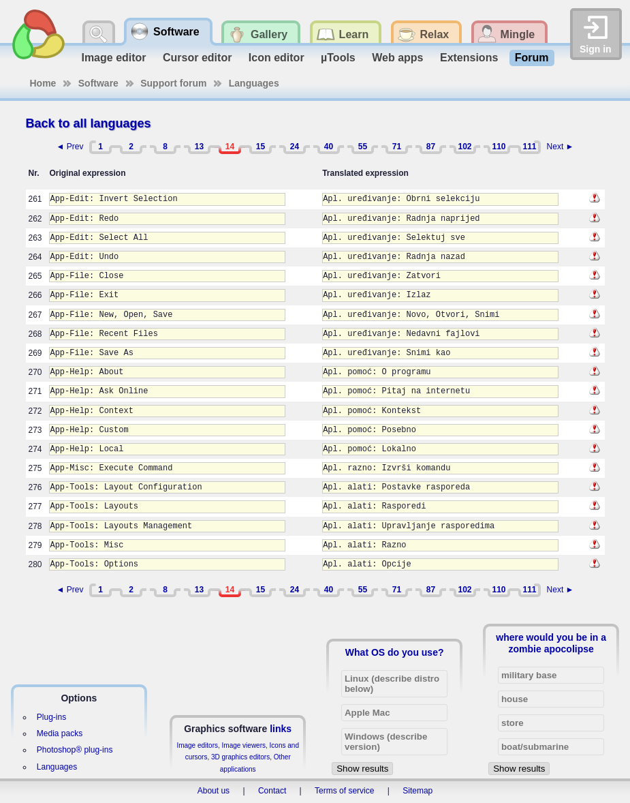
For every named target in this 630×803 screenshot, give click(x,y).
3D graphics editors (240, 757)
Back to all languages (88, 123)
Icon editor (276, 57)
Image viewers (244, 745)
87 (430, 146)
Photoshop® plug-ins (75, 750)
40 (328, 146)
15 (260, 146)
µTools (338, 57)
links (281, 728)
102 (464, 146)
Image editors (197, 745)
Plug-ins (51, 717)
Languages (254, 83)
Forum (532, 57)
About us (214, 791)
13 (199, 146)
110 (498, 146)
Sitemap (417, 791)
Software (98, 83)
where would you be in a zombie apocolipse (551, 643)
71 (396, 146)
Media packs (59, 733)
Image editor (113, 57)
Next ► (560, 146)
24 (294, 146)
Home (43, 83)
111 (529, 146)
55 (362, 146)
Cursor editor (197, 57)
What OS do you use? (394, 652)
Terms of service (344, 791)
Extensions (469, 57)
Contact (272, 791)
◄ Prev (70, 146)
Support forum (173, 83)
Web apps (397, 57)
